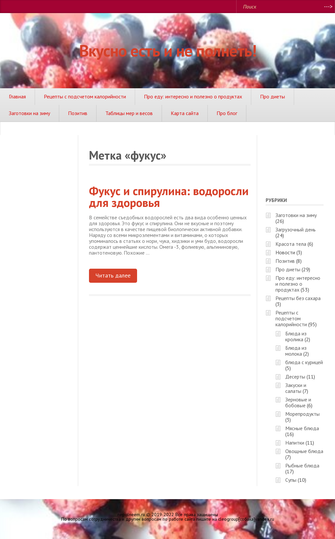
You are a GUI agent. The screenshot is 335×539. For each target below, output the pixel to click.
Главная (17, 96)
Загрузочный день (295, 229)
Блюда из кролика (296, 336)
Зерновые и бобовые (298, 402)
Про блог (227, 113)
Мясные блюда (302, 428)
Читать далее (113, 275)
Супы (290, 480)
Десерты (295, 376)
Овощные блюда (304, 451)
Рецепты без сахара (298, 298)
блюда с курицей (304, 362)
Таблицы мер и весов (129, 113)
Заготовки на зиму (29, 113)
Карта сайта (185, 113)
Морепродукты (302, 414)
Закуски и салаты (295, 388)
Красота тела (290, 244)
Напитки (294, 442)
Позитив (77, 113)
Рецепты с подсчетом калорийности (85, 96)
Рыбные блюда (302, 465)
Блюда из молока (296, 351)
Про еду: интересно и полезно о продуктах (193, 96)
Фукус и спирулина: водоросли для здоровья (169, 196)
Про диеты (272, 96)
